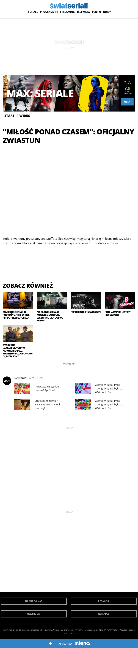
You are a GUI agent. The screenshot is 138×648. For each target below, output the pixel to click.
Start (9, 115)
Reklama (103, 613)
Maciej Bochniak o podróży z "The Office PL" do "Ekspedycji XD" (16, 315)
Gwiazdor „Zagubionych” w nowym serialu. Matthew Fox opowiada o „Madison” (18, 351)
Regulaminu (46, 629)
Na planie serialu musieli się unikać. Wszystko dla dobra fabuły (49, 316)
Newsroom (33, 613)
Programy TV (49, 11)
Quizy (107, 11)
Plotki (96, 11)
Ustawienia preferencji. (63, 629)
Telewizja (83, 11)
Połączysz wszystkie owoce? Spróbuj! (47, 388)
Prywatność (80, 629)
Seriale (33, 11)
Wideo (24, 115)
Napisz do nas (33, 601)
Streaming (67, 11)
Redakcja (103, 601)
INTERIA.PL (104, 629)
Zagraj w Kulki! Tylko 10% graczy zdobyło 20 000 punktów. (109, 404)
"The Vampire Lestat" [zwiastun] (117, 313)
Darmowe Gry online (29, 377)
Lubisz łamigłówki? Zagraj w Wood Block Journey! (47, 404)
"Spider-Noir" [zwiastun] (86, 312)
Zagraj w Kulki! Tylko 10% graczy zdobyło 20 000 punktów (109, 388)
